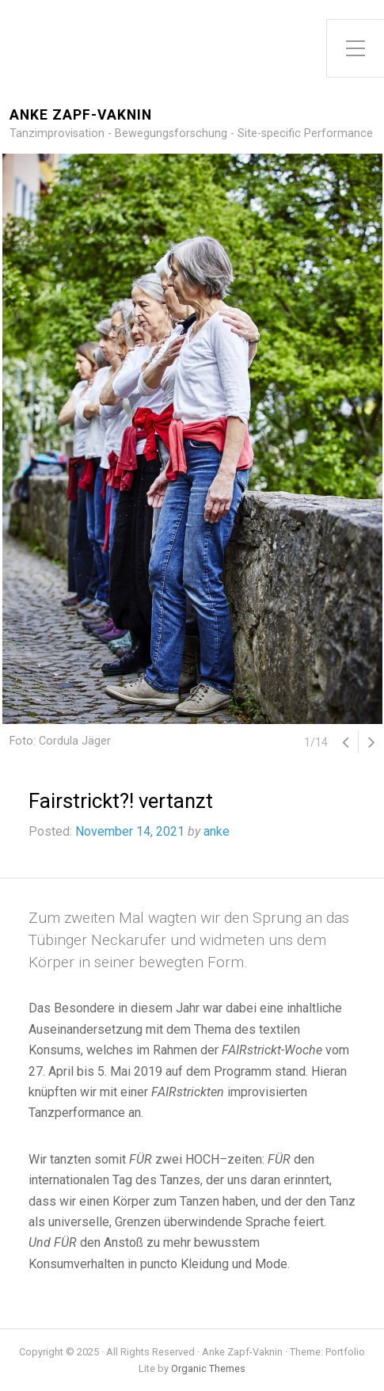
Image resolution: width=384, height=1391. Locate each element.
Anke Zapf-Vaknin (81, 115)
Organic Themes (208, 1368)
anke (216, 831)
